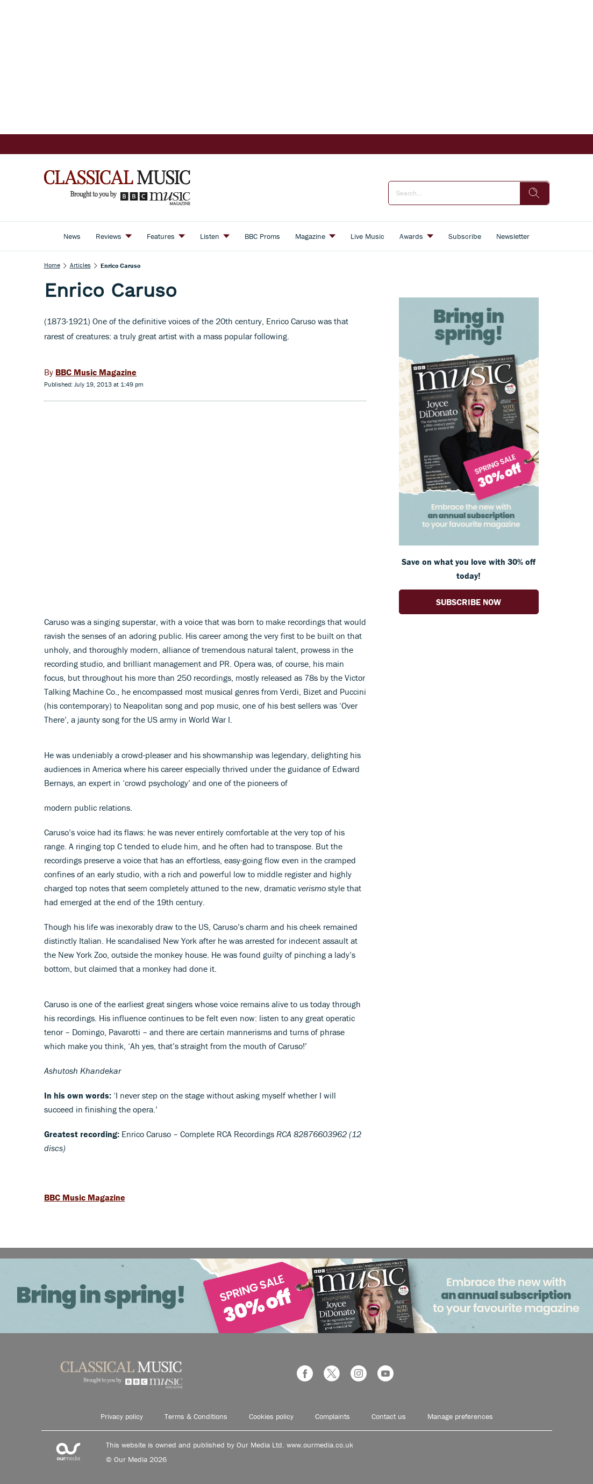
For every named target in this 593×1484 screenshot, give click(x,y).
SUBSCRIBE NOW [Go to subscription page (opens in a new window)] (468, 601)
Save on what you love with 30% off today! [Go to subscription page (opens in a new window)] (468, 568)
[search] (534, 193)
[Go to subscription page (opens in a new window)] (469, 542)
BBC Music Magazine (84, 1197)
